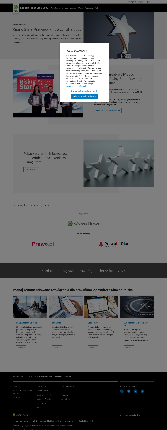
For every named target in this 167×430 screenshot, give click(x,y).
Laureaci (73, 8)
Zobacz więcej (30, 170)
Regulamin (89, 8)
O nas (15, 386)
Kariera (63, 391)
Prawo (39, 408)
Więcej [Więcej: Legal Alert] (92, 347)
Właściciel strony (66, 399)
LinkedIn (135, 391)
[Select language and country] (150, 2)
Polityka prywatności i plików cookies (46, 421)
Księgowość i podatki (44, 395)
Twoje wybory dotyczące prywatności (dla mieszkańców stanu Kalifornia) (40, 426)
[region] (84, 72)
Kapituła (65, 8)
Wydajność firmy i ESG (45, 399)
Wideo (80, 8)
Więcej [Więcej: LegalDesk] (56, 347)
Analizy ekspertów (67, 386)
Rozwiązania (31, 376)
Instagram (128, 391)
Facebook (122, 391)
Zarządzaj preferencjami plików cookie (79, 421)
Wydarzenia (17, 398)
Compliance (41, 403)
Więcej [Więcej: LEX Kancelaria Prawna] (20, 347)
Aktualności (55, 8)
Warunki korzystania (20, 421)
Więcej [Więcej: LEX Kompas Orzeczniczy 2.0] (127, 347)
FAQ (96, 8)
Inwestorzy (64, 395)
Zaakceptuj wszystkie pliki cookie (84, 96)
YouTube (142, 391)
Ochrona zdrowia (43, 391)
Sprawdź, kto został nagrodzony (106, 110)
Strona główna (18, 376)
